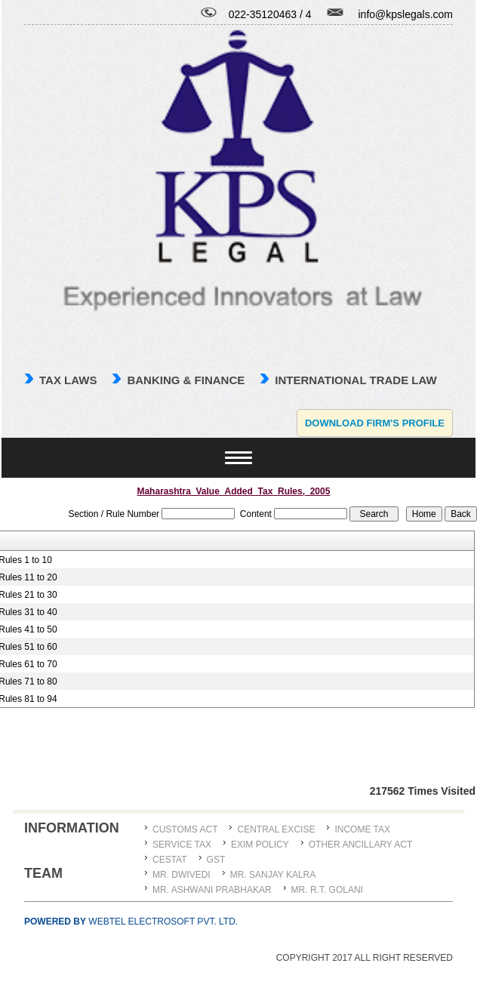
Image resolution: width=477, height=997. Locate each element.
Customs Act (184, 829)
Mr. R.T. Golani (327, 890)
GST (216, 859)
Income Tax (362, 829)
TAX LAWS (68, 380)
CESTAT (169, 859)
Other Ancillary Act (361, 844)
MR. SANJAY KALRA (273, 874)
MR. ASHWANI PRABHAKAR (212, 890)
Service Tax (181, 844)
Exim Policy (260, 844)
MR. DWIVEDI (181, 874)
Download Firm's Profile (375, 423)
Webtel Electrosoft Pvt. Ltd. (131, 921)
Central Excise (276, 829)
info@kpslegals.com (406, 14)
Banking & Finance (186, 380)
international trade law (355, 380)
